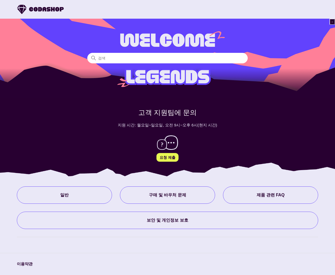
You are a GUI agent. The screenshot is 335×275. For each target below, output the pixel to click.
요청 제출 (167, 157)
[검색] (167, 58)
